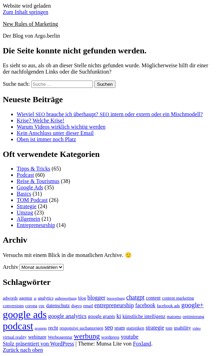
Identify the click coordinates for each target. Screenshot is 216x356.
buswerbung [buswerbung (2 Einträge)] (116, 298)
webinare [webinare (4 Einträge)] (37, 337)
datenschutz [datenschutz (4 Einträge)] (58, 305)
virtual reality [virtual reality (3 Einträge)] (15, 337)
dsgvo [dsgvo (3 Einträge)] (76, 305)
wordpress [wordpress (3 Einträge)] (110, 337)
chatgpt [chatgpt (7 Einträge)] (135, 297)
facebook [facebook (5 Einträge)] (145, 305)
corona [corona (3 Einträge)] (31, 305)
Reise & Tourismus (38, 181)
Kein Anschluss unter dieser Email (55, 133)
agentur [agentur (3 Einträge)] (25, 298)
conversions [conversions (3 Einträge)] (13, 305)
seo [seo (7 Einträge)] (109, 327)
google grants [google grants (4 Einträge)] (101, 316)
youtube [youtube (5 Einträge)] (129, 337)
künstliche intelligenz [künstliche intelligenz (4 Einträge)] (144, 316)
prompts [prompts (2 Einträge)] (41, 328)
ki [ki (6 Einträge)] (119, 316)
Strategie (27, 206)
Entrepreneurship (36, 225)
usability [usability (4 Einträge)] (182, 328)
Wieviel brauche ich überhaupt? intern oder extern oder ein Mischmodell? (110, 114)
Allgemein (28, 219)
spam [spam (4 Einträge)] (119, 328)
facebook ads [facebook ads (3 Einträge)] (168, 305)
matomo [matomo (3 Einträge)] (174, 316)
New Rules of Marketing (30, 24)
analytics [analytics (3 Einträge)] (46, 298)
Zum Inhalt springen (25, 12)
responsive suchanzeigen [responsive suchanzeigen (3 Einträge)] (81, 328)
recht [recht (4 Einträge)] (53, 328)
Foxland (142, 344)
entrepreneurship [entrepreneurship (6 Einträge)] (114, 305)
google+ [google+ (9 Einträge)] (192, 305)
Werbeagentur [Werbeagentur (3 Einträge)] (60, 337)
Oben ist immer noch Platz (46, 139)
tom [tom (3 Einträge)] (169, 328)
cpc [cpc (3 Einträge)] (42, 305)
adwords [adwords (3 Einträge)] (10, 298)
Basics (24, 194)
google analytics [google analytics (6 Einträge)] (67, 316)
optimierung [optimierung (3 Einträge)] (193, 316)
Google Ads (30, 187)
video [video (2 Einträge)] (196, 328)
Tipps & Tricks (33, 169)
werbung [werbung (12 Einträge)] (87, 336)
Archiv (10, 267)
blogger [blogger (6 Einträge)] (96, 297)
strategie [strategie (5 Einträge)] (155, 328)
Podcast (25, 175)
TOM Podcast (32, 200)
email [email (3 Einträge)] (88, 305)
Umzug (25, 212)
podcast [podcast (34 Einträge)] (18, 326)
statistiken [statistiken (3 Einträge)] (135, 328)
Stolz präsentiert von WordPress (38, 344)
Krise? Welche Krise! (40, 120)
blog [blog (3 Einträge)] (82, 298)
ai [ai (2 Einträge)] (35, 298)
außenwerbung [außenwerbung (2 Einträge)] (66, 298)
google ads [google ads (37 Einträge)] (25, 314)
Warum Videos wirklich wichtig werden (61, 127)
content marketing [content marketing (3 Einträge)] (178, 298)
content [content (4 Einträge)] (153, 298)
